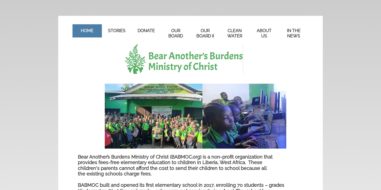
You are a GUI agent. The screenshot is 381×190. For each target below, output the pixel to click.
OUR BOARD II (205, 33)
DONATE (146, 30)
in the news (294, 33)
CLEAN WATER (234, 33)
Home (87, 30)
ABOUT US (264, 33)
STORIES (116, 30)
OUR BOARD (175, 33)
